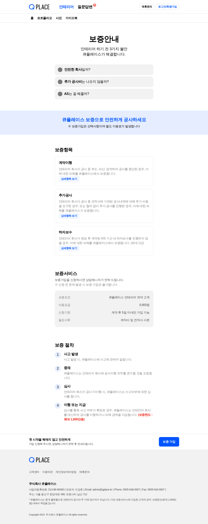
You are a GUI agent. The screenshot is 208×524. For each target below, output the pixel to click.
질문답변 (86, 6)
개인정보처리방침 (66, 471)
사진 (59, 18)
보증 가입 (169, 441)
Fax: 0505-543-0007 (153, 489)
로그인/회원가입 (167, 6)
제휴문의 (147, 6)
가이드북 (71, 18)
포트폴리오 (44, 18)
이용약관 (47, 471)
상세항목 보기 (69, 178)
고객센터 (34, 471)
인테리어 (66, 7)
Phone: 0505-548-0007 (127, 489)
